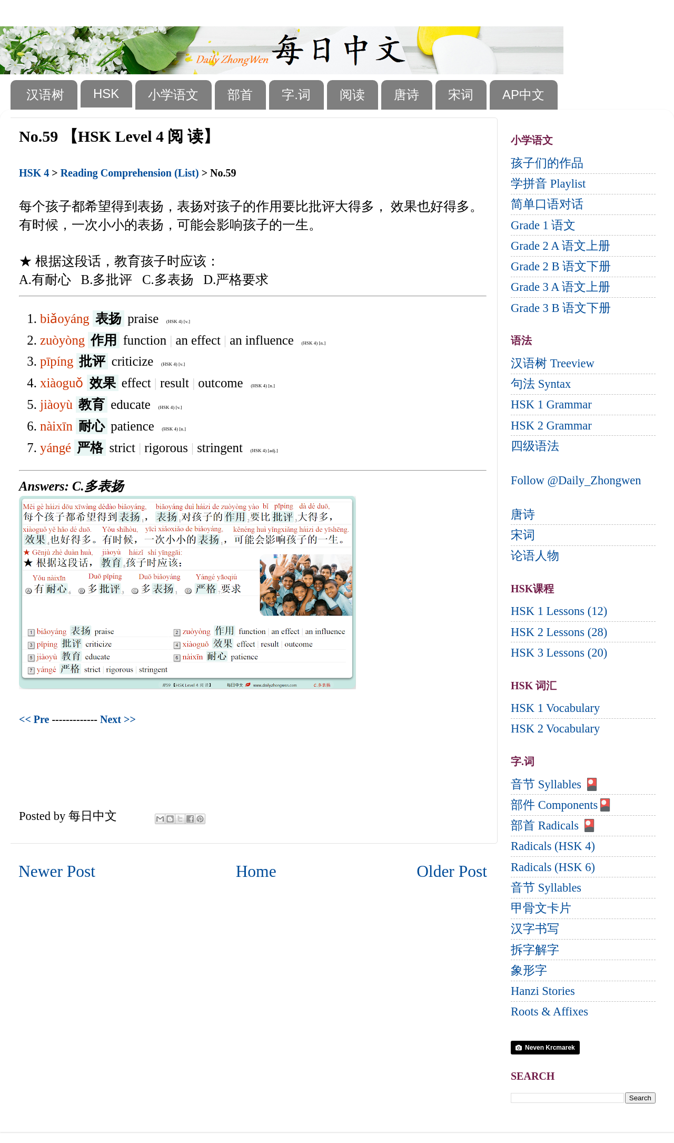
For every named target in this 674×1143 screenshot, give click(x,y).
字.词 (296, 94)
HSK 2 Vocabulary (555, 728)
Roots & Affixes (549, 1011)
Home (256, 871)
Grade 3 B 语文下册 (561, 308)
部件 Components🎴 (561, 805)
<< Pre (34, 719)
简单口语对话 (547, 204)
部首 (240, 94)
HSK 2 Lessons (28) (559, 632)
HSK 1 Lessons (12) (559, 611)
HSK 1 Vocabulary (555, 708)
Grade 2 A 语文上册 (560, 245)
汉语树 (45, 94)
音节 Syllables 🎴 (555, 784)
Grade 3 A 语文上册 (560, 287)
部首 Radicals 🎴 (554, 825)
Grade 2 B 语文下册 (561, 266)
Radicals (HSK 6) (553, 867)
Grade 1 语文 (543, 225)
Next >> (118, 719)
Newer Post (56, 871)
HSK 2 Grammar (551, 425)
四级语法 (535, 446)
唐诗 (406, 94)
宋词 (460, 94)
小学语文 (173, 94)
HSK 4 (34, 173)
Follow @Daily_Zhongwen (576, 480)
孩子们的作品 (547, 163)
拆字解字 (535, 949)
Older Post (452, 871)
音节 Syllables (546, 887)
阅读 (352, 94)
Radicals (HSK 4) (553, 846)
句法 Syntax (541, 383)
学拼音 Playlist (548, 183)
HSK (106, 93)
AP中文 (523, 94)
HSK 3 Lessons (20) (559, 652)
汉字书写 (535, 928)
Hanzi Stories (543, 991)
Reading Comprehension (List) (130, 173)
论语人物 (535, 555)
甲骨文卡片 (541, 908)
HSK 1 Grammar (551, 404)
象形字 (529, 970)
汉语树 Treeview (552, 363)
